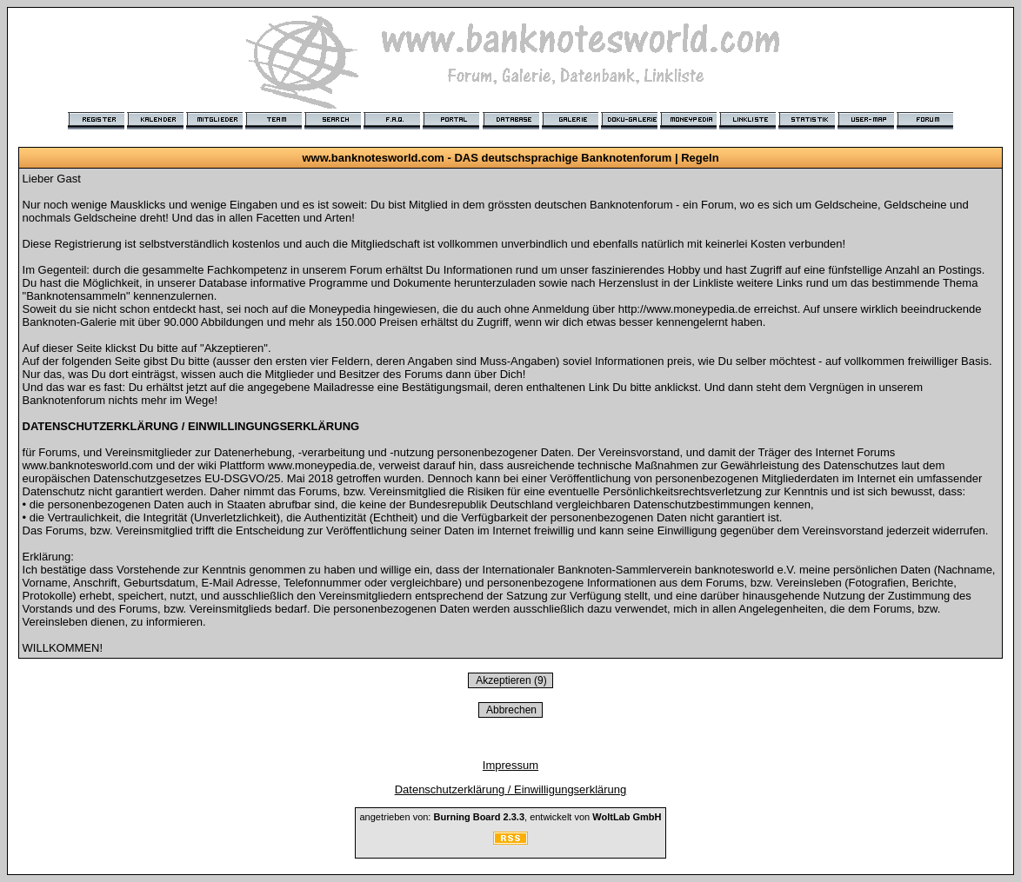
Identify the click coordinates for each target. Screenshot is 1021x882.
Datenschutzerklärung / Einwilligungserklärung (511, 789)
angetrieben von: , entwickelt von (510, 817)
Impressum (510, 765)
